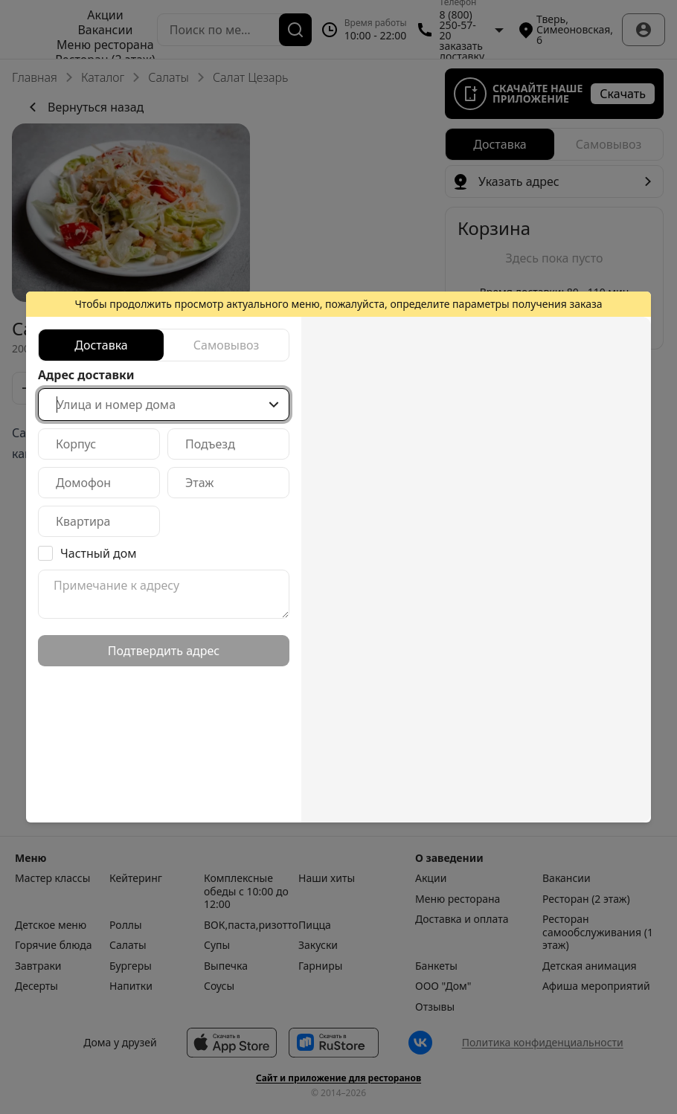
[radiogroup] (163, 345)
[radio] (101, 345)
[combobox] (163, 404)
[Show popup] (274, 404)
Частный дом (98, 553)
